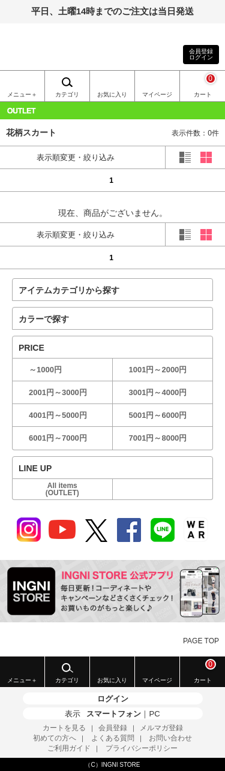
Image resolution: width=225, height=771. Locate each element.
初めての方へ (54, 738)
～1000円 (45, 369)
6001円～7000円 (58, 437)
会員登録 (112, 727)
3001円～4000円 (158, 392)
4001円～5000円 (58, 415)
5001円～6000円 (158, 415)
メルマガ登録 (161, 727)
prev (19, 179)
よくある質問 (112, 738)
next (206, 179)
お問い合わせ (170, 738)
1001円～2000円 (158, 369)
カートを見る (64, 727)
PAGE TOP (201, 641)
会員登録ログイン (201, 54)
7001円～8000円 (158, 437)
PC (154, 713)
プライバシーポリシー (142, 748)
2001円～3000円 (58, 392)
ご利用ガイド (69, 748)
